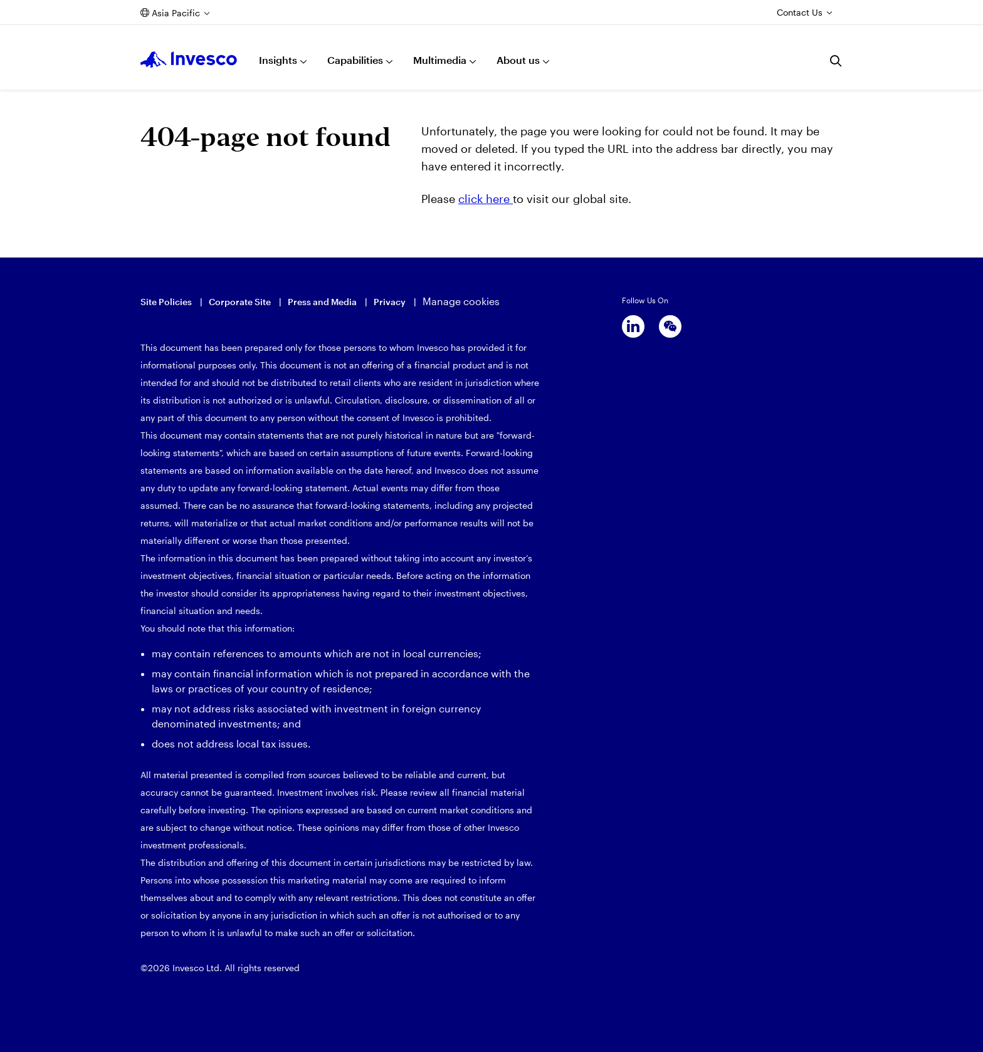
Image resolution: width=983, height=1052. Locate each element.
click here (485, 199)
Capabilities (355, 60)
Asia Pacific (176, 13)
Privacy (390, 301)
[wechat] (670, 326)
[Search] (836, 60)
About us (518, 60)
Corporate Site (240, 301)
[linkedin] (633, 326)
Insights (278, 60)
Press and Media (322, 301)
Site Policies (166, 301)
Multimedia (439, 60)
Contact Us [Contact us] (800, 12)
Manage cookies (461, 301)
